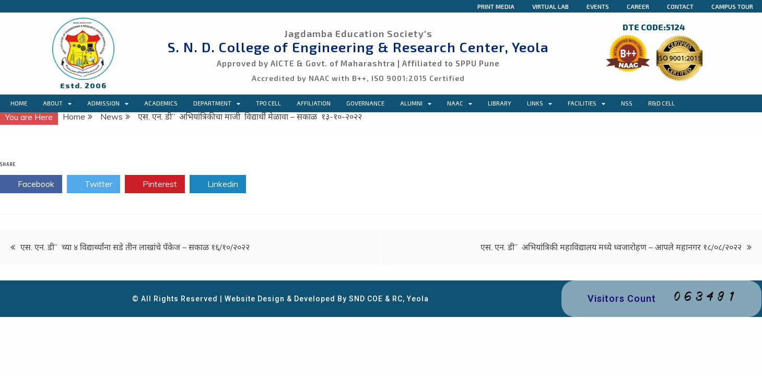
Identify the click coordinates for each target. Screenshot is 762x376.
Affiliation (314, 103)
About (57, 103)
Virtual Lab (550, 6)
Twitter (93, 184)
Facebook (31, 184)
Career (638, 6)
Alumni (415, 103)
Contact (680, 6)
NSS (626, 103)
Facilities (586, 103)
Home (18, 103)
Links (539, 103)
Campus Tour (732, 6)
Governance (365, 103)
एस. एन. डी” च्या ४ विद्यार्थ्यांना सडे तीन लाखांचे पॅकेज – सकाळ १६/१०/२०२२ (135, 247)
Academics (161, 103)
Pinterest (155, 184)
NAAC (459, 103)
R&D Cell (661, 103)
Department (216, 103)
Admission (107, 103)
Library (499, 103)
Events (598, 6)
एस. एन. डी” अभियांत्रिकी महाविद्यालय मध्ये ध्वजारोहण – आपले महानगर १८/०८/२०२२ (611, 247)
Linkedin (217, 184)
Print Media (495, 6)
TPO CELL (268, 103)
